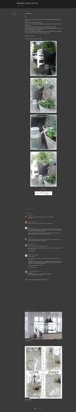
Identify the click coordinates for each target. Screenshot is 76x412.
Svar (29, 219)
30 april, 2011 (33, 237)
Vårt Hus (29, 215)
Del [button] (13, 11)
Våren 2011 (15, 15)
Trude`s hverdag (31, 221)
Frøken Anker (30, 244)
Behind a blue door (27, 3)
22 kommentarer (29, 342)
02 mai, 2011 (41, 271)
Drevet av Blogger (38, 408)
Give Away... (28, 400)
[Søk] (62, 3)
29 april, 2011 (34, 215)
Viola (29, 227)
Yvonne (29, 237)
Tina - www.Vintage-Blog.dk (33, 271)
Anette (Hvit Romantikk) (33, 254)
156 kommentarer (29, 401)
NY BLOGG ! (28, 340)
